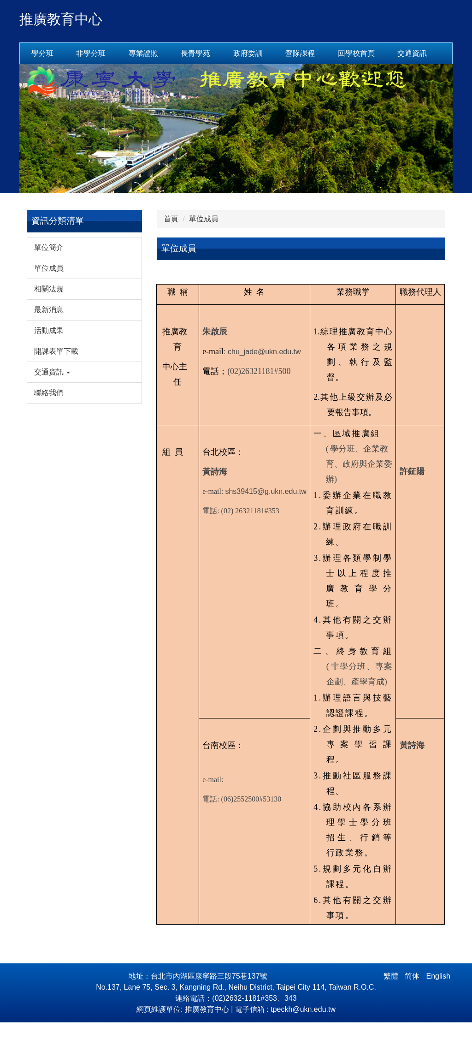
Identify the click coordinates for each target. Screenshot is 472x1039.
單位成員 (203, 235)
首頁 (171, 235)
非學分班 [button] (91, 53)
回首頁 (349, 53)
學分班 (42, 53)
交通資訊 (46, 70)
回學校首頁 (401, 53)
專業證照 (143, 53)
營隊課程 (300, 53)
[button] (84, 389)
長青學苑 (195, 53)
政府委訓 (248, 53)
